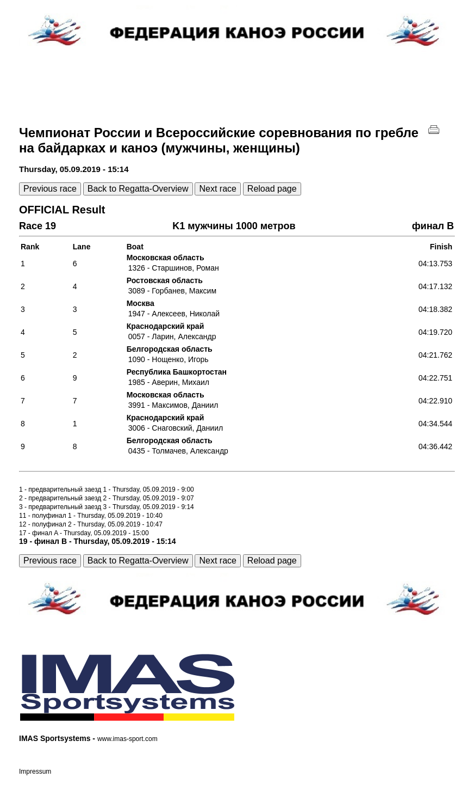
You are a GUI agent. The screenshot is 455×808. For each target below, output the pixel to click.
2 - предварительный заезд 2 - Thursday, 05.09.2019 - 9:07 (106, 498)
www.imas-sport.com (127, 739)
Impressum (35, 771)
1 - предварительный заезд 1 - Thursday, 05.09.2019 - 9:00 (106, 489)
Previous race (50, 188)
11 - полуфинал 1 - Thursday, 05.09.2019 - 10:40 (91, 515)
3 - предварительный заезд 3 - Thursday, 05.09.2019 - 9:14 (106, 507)
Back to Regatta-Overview (138, 188)
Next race (217, 188)
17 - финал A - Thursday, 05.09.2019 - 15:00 (84, 533)
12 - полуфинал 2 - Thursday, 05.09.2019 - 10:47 (91, 524)
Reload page (272, 188)
